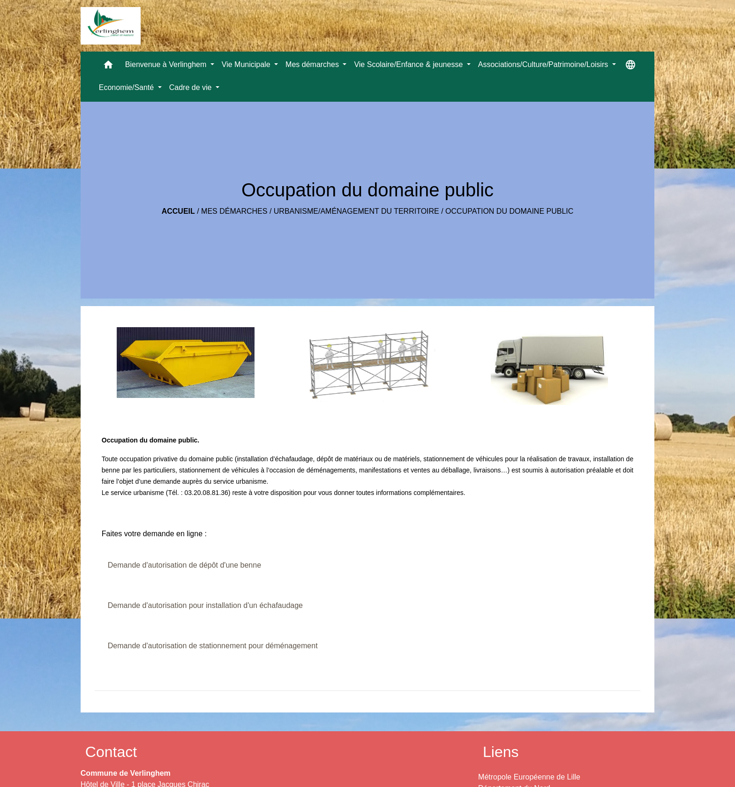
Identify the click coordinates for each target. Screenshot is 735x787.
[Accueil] (111, 26)
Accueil (178, 211)
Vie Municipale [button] (247, 64)
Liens (501, 751)
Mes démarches (234, 211)
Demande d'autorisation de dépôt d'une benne (184, 565)
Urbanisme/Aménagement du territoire (356, 211)
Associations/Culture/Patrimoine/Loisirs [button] (544, 64)
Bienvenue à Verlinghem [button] (167, 64)
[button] (108, 66)
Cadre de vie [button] (191, 87)
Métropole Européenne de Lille (529, 777)
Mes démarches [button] (313, 64)
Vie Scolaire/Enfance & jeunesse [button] (409, 64)
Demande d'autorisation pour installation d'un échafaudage (205, 605)
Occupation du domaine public (509, 211)
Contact (111, 751)
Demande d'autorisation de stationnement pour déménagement (213, 646)
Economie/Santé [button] (127, 87)
